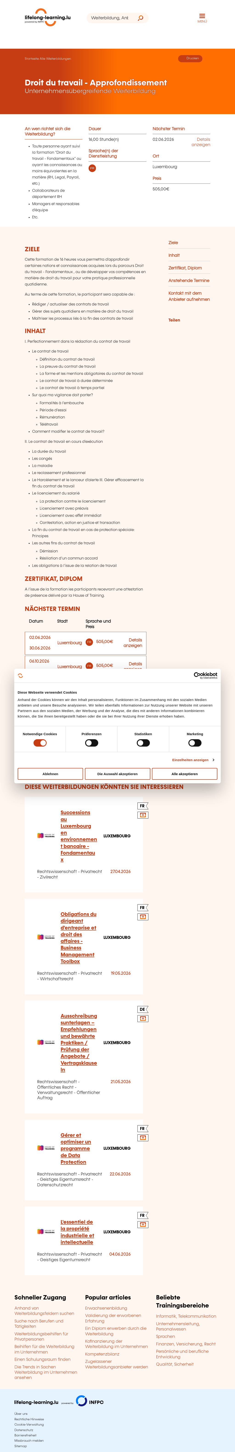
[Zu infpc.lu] (59, 1405)
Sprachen (165, 1337)
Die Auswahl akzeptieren (117, 774)
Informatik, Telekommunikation (186, 1316)
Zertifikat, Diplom (185, 268)
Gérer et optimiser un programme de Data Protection (76, 1149)
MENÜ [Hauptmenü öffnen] (202, 21)
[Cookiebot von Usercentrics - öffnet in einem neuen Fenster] (197, 675)
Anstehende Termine (188, 281)
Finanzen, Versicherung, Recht (186, 1344)
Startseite (32, 58)
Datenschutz (23, 1430)
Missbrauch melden (29, 1440)
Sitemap (20, 1446)
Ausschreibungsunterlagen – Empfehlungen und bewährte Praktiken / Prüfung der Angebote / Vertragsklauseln (79, 1043)
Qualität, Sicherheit (175, 1364)
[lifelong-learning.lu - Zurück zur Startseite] (48, 18)
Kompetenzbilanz (102, 1354)
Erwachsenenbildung (106, 1308)
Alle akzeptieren (184, 774)
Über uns (21, 1413)
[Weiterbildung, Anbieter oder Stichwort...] (110, 18)
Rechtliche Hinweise (29, 1419)
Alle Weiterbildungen (55, 58)
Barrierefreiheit (25, 1435)
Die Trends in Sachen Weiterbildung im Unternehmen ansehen (45, 1372)
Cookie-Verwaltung (29, 1424)
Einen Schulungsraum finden (42, 1360)
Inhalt (174, 256)
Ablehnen (50, 774)
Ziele (173, 243)
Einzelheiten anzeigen (190, 760)
